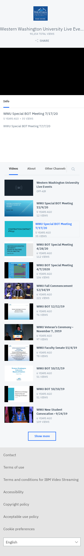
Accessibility (13, 492)
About (31, 168)
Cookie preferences (19, 529)
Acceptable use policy (21, 516)
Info (6, 101)
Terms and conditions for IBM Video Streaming (40, 479)
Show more (42, 436)
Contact (9, 455)
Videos (13, 168)
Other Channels (55, 168)
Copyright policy (16, 504)
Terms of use (13, 467)
